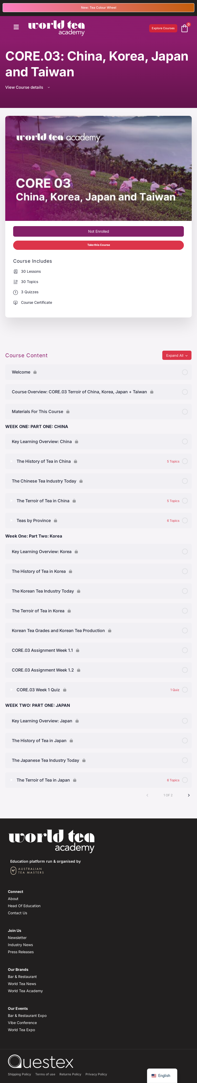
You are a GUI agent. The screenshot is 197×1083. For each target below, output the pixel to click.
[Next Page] (189, 795)
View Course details (28, 87)
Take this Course (98, 245)
